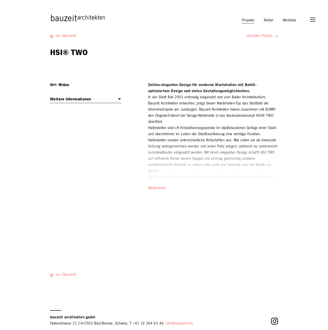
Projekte (248, 21)
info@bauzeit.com (179, 324)
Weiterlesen (157, 188)
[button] (315, 20)
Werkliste (290, 21)
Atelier (269, 21)
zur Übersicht (66, 36)
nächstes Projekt (259, 36)
